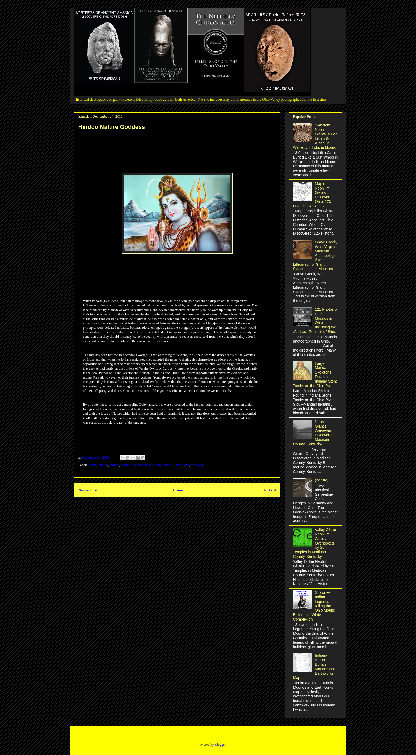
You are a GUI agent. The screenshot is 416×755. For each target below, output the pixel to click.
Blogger (220, 745)
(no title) (321, 480)
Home (178, 490)
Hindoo (103, 465)
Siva (186, 465)
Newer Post (87, 490)
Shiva (177, 465)
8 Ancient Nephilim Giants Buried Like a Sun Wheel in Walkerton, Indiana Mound (315, 136)
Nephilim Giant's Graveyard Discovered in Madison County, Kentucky (315, 433)
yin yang (197, 465)
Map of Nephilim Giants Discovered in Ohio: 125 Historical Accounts (315, 195)
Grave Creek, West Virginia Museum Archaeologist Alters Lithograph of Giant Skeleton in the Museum (315, 255)
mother (114, 465)
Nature (125, 465)
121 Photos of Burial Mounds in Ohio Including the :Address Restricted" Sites (315, 320)
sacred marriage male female (152, 465)
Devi (92, 465)
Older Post (267, 490)
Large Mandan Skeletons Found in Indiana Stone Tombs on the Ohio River (315, 374)
